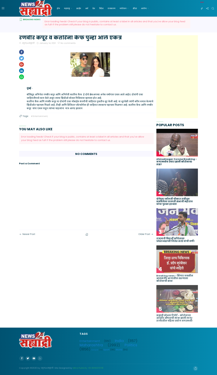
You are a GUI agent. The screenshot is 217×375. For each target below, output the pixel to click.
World (119, 349)
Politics (131, 345)
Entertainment (90, 341)
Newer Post (27, 234)
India (119, 340)
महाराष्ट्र (67, 8)
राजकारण (112, 8)
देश (93, 8)
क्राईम (78, 8)
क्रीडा (135, 8)
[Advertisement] (177, 76)
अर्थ (86, 8)
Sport (106, 349)
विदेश (101, 8)
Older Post (146, 234)
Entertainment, (39, 116)
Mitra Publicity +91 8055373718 (88, 368)
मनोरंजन (123, 8)
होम (58, 8)
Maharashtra (91, 345)
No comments (68, 43)
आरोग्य (144, 8)
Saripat (94, 350)
